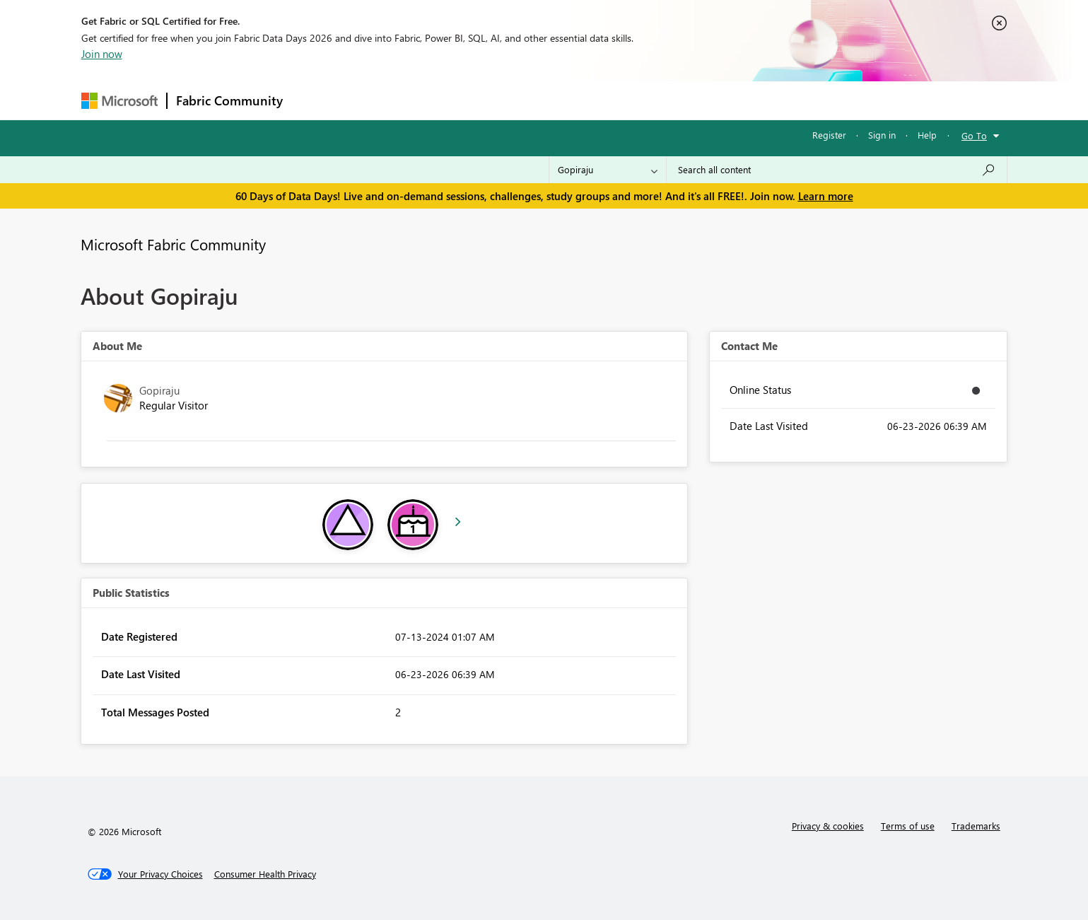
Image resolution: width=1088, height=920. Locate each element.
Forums (315, 100)
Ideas (435, 100)
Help (927, 135)
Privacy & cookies (828, 826)
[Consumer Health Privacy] (265, 874)
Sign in (882, 135)
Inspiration (377, 100)
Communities (498, 100)
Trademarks (976, 826)
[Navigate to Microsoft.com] (119, 101)
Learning (615, 100)
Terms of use (908, 826)
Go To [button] (974, 135)
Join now (101, 54)
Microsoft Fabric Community (173, 244)
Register (829, 135)
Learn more (825, 196)
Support (675, 100)
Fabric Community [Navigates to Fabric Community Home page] (229, 100)
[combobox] (836, 169)
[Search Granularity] (607, 169)
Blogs (561, 100)
